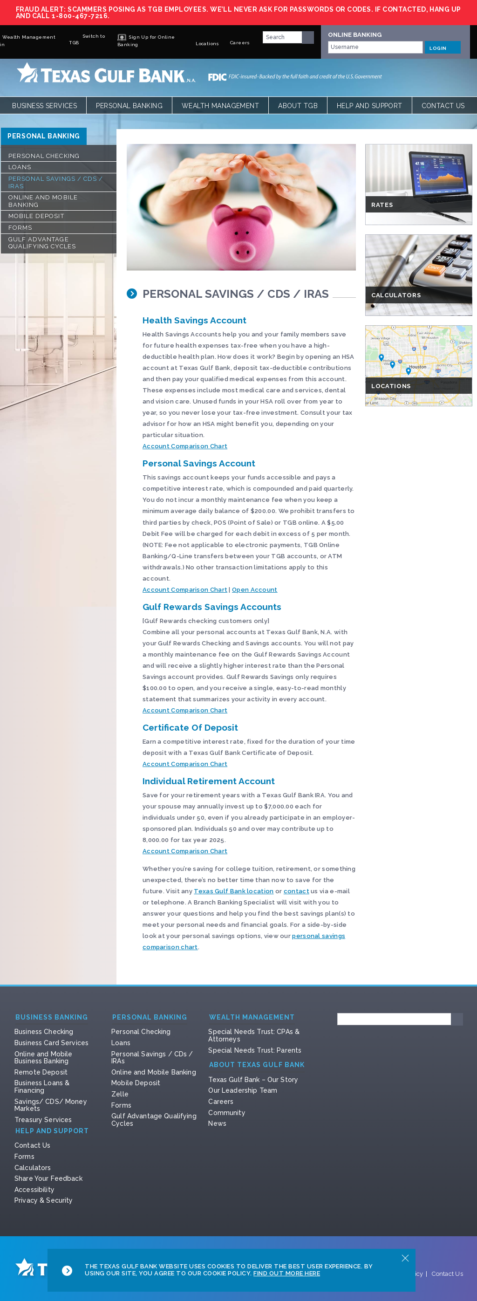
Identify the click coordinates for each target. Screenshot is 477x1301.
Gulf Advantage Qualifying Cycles (42, 243)
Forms (20, 227)
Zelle (120, 1094)
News (217, 1123)
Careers (220, 1101)
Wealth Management (220, 106)
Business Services (44, 106)
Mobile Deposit (36, 215)
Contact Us (443, 106)
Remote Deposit (41, 1072)
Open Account (255, 589)
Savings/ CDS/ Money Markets (50, 1105)
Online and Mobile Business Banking (43, 1057)
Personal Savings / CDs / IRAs (55, 182)
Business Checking (43, 1031)
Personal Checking (44, 155)
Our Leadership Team (242, 1090)
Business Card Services (51, 1043)
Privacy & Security (43, 1200)
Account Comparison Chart (185, 446)
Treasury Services (43, 1119)
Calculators (32, 1167)
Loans (19, 167)
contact (296, 891)
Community (226, 1112)
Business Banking (51, 1017)
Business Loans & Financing (41, 1086)
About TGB (298, 106)
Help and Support (369, 106)
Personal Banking (129, 106)
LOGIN (442, 47)
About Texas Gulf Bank (257, 1064)
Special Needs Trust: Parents (254, 1050)
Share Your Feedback (48, 1178)
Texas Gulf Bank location (233, 891)
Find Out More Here (286, 1273)
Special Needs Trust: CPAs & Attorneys (254, 1035)
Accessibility (34, 1189)
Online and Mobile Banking (43, 201)
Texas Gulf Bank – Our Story (253, 1079)
